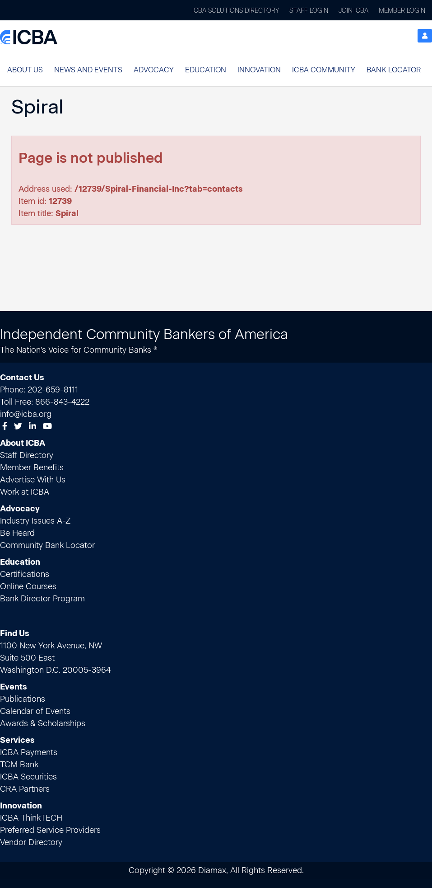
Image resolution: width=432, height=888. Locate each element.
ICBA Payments (28, 752)
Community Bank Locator (47, 545)
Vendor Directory (31, 842)
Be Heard (17, 533)
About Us (25, 70)
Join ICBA (353, 10)
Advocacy (154, 70)
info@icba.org (25, 414)
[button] (25, 70)
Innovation (259, 70)
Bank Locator (394, 70)
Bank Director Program (42, 599)
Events (13, 687)
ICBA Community (323, 70)
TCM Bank (19, 765)
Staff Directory (26, 455)
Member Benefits (32, 467)
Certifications (24, 574)
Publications (22, 699)
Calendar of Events (35, 711)
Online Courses (28, 586)
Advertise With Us (32, 480)
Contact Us (22, 378)
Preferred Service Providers (50, 830)
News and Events (88, 70)
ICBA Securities (28, 777)
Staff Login (308, 10)
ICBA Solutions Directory (235, 10)
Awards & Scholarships (42, 723)
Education (205, 70)
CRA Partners (25, 789)
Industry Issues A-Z (35, 521)
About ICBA (22, 443)
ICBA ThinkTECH (31, 818)
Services (17, 740)
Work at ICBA (24, 492)
